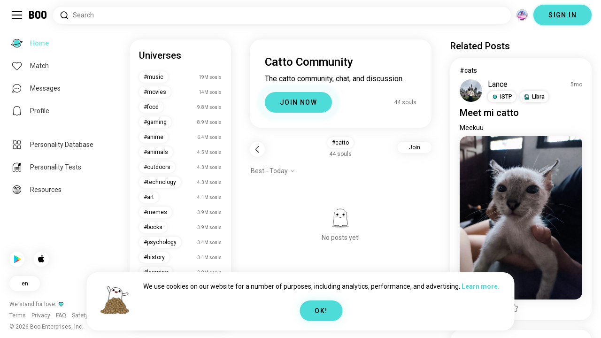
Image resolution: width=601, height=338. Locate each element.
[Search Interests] (282, 15)
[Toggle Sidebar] (16, 15)
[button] (502, 96)
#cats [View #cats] (468, 70)
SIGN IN (562, 15)
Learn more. (481, 286)
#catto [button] (340, 142)
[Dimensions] (522, 15)
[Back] (257, 149)
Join (414, 147)
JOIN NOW (298, 102)
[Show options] (273, 171)
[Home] (38, 15)
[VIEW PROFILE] (471, 90)
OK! (321, 311)
